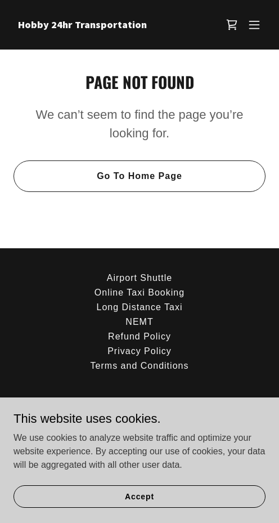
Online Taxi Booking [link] (139, 292)
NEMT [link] (139, 322)
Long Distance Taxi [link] (139, 307)
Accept (139, 495)
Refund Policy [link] (139, 336)
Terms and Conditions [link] (140, 365)
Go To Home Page (139, 176)
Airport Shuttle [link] (140, 278)
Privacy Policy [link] (139, 351)
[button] (254, 25)
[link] (102, 25)
